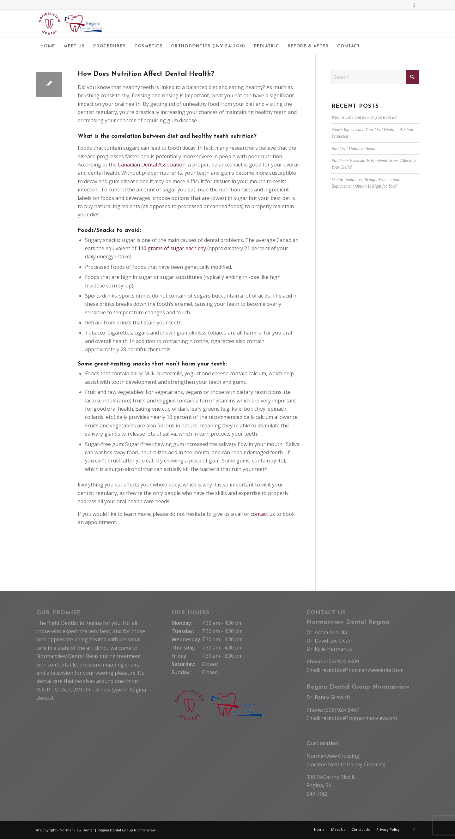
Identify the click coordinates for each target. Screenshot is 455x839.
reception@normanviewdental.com (362, 670)
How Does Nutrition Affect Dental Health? (146, 74)
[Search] (375, 77)
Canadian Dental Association (151, 164)
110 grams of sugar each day (172, 248)
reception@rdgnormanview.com (359, 718)
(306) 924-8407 (341, 709)
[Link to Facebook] (414, 4)
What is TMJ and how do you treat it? (364, 117)
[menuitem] (47, 46)
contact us (263, 513)
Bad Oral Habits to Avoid (353, 148)
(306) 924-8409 (341, 661)
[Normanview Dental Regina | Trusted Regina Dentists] (70, 24)
